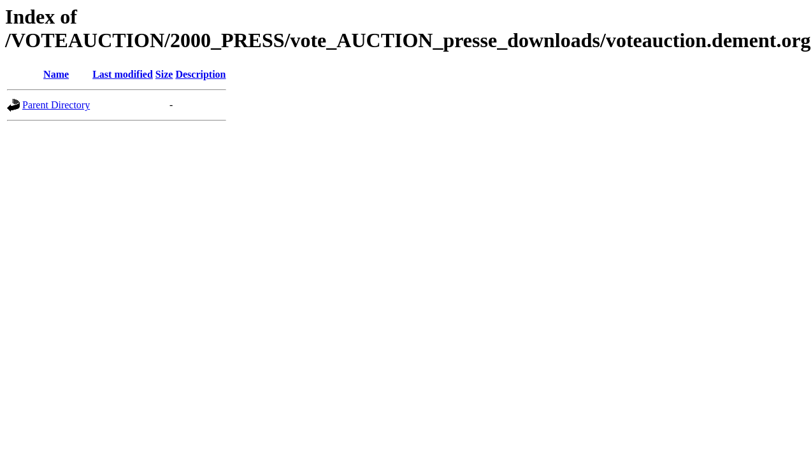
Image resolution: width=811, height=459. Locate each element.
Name (56, 74)
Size (164, 74)
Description (200, 74)
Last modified (122, 74)
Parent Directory (56, 104)
